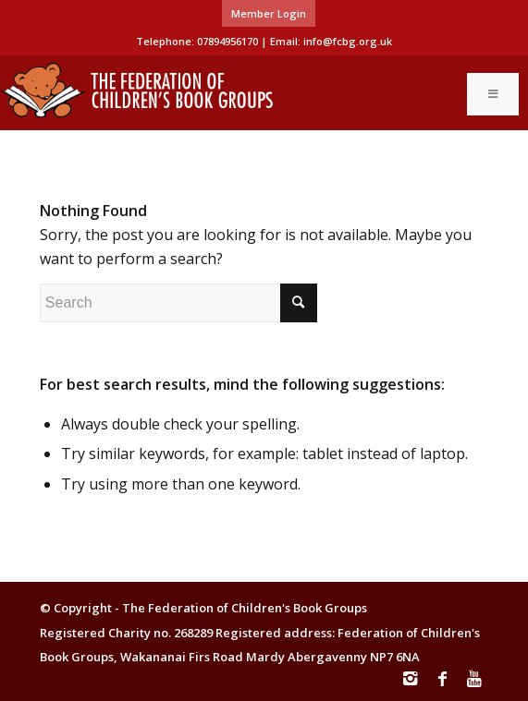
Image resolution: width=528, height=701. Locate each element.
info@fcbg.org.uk (347, 41)
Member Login (268, 13)
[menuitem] (269, 13)
